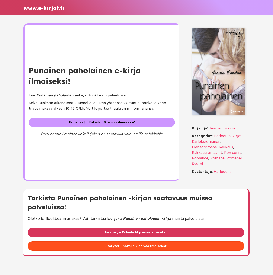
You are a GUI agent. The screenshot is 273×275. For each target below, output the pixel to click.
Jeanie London (222, 128)
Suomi (197, 163)
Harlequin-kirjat (228, 136)
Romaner (234, 158)
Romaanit (232, 152)
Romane (217, 158)
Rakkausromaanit (207, 152)
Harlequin (222, 171)
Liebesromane (204, 147)
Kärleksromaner (206, 141)
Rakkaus (226, 147)
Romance (200, 158)
